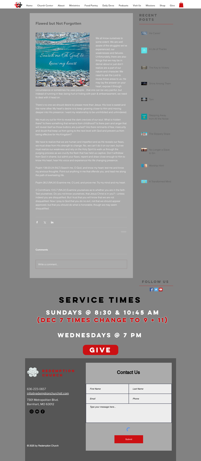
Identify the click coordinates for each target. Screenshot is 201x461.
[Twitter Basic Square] (156, 289)
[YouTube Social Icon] (160, 289)
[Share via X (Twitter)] (44, 222)
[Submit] (128, 439)
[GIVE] (100, 350)
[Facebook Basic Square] (151, 289)
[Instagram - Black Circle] (32, 411)
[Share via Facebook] (37, 222)
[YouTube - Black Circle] (37, 411)
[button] (150, 5)
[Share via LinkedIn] (52, 222)
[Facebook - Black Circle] (43, 411)
